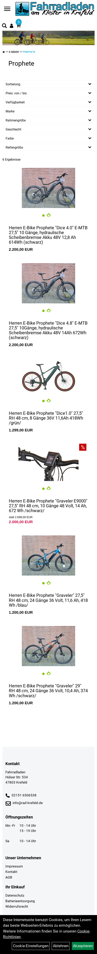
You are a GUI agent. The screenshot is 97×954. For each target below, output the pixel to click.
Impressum (14, 866)
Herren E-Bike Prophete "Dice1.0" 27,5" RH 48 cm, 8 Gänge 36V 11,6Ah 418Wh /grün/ (46, 418)
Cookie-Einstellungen (30, 946)
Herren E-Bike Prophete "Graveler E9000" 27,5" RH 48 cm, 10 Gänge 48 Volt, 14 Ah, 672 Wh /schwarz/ (48, 505)
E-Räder (14, 52)
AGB (8, 877)
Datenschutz (14, 895)
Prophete (29, 52)
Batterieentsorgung (20, 901)
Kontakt (11, 872)
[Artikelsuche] (4, 26)
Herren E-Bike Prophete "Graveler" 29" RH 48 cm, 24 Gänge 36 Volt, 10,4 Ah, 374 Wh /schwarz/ (48, 690)
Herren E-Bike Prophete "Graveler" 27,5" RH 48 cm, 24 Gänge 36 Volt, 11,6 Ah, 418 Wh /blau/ (48, 600)
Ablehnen (61, 946)
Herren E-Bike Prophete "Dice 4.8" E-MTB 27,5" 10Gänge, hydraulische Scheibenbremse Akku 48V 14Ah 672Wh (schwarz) (48, 330)
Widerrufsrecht (16, 906)
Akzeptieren (83, 946)
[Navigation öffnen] (7, 9)
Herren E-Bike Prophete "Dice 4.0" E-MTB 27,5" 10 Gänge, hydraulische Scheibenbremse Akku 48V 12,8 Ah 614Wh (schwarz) (48, 235)
